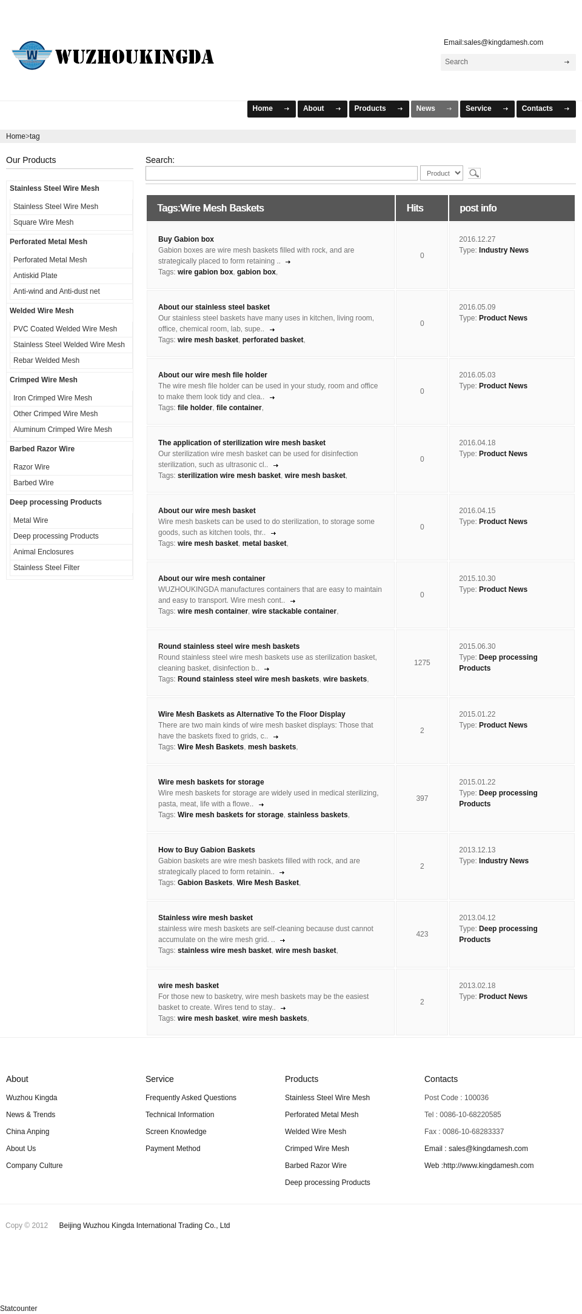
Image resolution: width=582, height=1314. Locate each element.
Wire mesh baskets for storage (211, 782)
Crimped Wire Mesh (44, 380)
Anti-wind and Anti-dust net (56, 291)
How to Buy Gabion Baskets (206, 850)
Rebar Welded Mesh (46, 360)
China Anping (27, 1131)
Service (479, 108)
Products (370, 108)
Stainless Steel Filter (46, 567)
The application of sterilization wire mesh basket (242, 443)
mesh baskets (272, 747)
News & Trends (30, 1114)
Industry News (504, 250)
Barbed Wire (33, 483)
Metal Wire (30, 520)
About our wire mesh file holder (212, 375)
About (313, 108)
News (425, 108)
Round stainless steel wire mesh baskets (228, 646)
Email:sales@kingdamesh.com (491, 42)
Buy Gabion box (186, 239)
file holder (195, 407)
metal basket (264, 543)
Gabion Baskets (205, 882)
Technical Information (180, 1114)
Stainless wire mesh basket (205, 918)
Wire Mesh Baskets (211, 747)
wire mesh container (213, 611)
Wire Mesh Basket (267, 882)
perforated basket (273, 340)
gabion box (256, 272)
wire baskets (345, 679)
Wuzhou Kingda (32, 1097)
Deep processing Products (56, 502)
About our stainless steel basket (214, 307)
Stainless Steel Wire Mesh (54, 188)
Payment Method (173, 1148)
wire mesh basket (208, 340)
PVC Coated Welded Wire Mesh (65, 329)
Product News (503, 318)
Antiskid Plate (35, 275)
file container (239, 407)
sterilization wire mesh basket (229, 475)
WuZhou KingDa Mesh (128, 50)
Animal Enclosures (43, 552)
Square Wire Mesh (43, 222)
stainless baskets (317, 815)
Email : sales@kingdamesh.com (476, 1148)
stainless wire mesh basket (225, 950)
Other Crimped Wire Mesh (55, 414)
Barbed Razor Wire (42, 449)
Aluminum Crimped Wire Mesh (62, 429)
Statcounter (18, 1308)
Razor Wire (31, 467)
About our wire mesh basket (207, 510)
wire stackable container (294, 611)
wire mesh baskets (274, 1018)
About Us (21, 1148)
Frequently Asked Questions (191, 1097)
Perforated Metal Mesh (48, 241)
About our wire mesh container (212, 578)
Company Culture (34, 1165)
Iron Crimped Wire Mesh (52, 398)
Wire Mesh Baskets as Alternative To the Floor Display (252, 714)
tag (35, 136)
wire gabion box (205, 272)
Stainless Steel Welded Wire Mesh (69, 344)
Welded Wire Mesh (42, 311)
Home (263, 108)
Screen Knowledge (176, 1131)
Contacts (537, 108)
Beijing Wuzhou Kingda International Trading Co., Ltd (144, 1225)
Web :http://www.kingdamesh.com (479, 1165)
